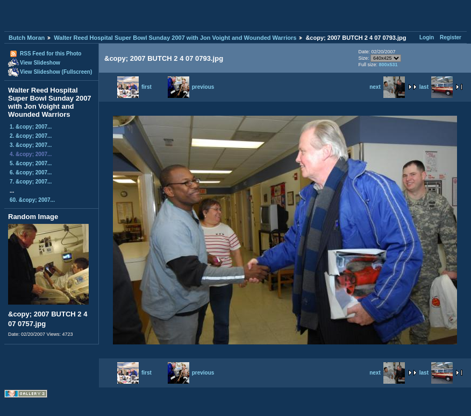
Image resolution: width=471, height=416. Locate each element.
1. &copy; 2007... (31, 127)
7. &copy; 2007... (31, 182)
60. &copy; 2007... (32, 200)
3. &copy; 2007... (31, 145)
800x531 (388, 64)
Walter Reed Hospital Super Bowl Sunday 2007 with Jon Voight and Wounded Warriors (175, 37)
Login (426, 37)
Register (450, 37)
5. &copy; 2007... (31, 163)
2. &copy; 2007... (31, 136)
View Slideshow (40, 63)
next (387, 87)
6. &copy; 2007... (31, 172)
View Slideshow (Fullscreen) (56, 72)
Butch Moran (27, 37)
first (134, 87)
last (436, 87)
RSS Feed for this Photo (50, 54)
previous (191, 87)
